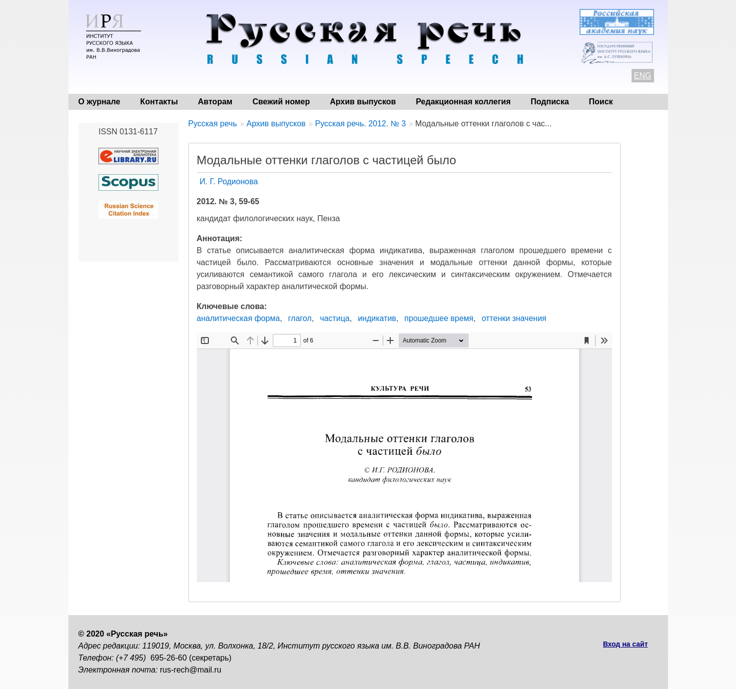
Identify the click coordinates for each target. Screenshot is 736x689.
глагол (300, 318)
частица (335, 318)
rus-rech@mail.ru (190, 670)
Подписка (550, 101)
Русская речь (212, 123)
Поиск (601, 101)
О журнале (99, 101)
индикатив (377, 318)
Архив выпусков (363, 101)
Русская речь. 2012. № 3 (360, 123)
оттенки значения (514, 318)
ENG (643, 75)
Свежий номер (281, 101)
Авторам (215, 101)
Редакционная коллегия (463, 101)
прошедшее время (438, 318)
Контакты (159, 101)
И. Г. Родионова (229, 181)
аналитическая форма (238, 318)
